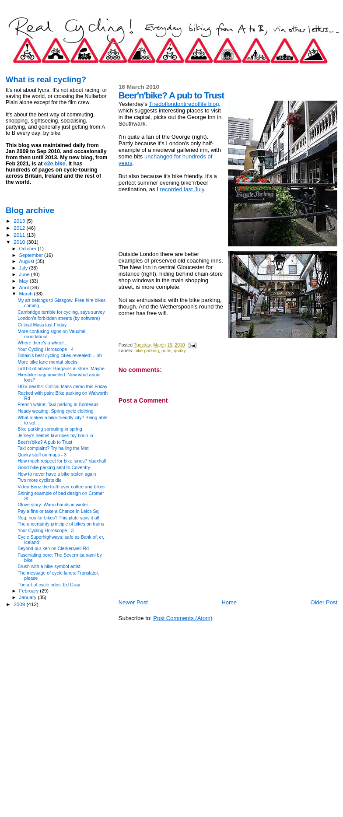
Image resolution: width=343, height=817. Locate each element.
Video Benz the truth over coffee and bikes (61, 486)
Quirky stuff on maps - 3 (42, 454)
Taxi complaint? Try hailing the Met (53, 448)
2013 (20, 221)
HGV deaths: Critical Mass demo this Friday (62, 386)
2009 (20, 604)
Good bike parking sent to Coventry (54, 467)
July (24, 267)
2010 (20, 242)
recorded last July (182, 189)
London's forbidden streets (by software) (59, 318)
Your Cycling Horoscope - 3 (46, 530)
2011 (20, 235)
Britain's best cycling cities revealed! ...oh (60, 355)
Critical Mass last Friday (42, 324)
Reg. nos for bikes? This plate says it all (58, 517)
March (26, 293)
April (24, 287)
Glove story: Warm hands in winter (53, 504)
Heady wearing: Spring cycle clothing (55, 411)
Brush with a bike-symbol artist (49, 566)
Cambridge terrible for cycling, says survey (61, 312)
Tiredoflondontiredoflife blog (184, 104)
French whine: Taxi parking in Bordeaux (58, 404)
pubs (166, 350)
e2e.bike (55, 164)
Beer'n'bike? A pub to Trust (45, 442)
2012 (20, 228)
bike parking (146, 350)
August (27, 261)
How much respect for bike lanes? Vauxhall (62, 460)
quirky (180, 350)
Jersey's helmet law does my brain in (55, 435)
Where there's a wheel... (42, 342)
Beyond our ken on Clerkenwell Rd (53, 548)
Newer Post (133, 602)
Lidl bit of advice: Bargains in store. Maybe (61, 368)
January (28, 597)
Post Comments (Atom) (182, 618)
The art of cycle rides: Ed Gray (49, 584)
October (28, 248)
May (24, 281)
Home (229, 602)
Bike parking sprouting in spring (50, 428)
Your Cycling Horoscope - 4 (46, 349)
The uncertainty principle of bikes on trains (61, 523)
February (29, 590)
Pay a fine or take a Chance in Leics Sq (58, 511)
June (25, 274)
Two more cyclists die (40, 480)
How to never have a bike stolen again (57, 474)
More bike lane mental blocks (47, 362)
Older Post (324, 602)
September (32, 255)
